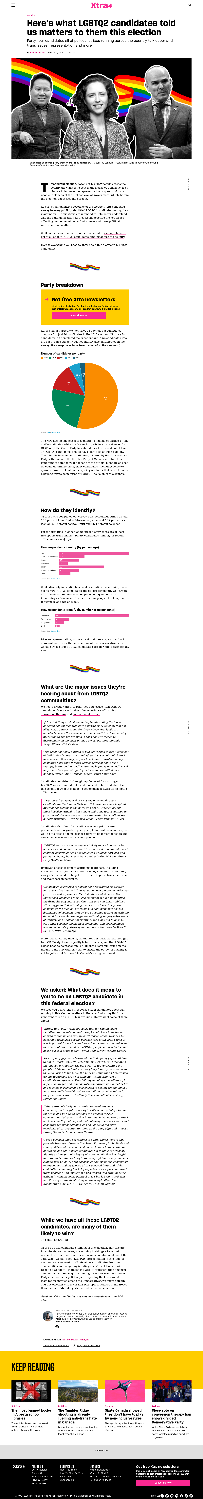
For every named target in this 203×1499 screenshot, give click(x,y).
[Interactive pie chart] (85, 393)
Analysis (84, 1339)
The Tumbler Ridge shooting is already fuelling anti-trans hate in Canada (77, 1416)
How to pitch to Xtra (71, 1473)
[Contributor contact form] (57, 1327)
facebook (162, 1496)
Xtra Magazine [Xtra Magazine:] (18, 1467)
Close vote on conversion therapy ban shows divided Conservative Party (171, 1416)
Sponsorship (67, 1480)
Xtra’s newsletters (100, 1470)
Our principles (39, 1470)
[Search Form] (190, 5)
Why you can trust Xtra (86, 1345)
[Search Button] (190, 5)
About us (37, 1466)
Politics (66, 1339)
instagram (176, 1496)
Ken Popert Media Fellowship (106, 1476)
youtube (172, 1496)
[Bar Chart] (85, 563)
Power (74, 1339)
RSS (191, 1496)
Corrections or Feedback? (56, 1345)
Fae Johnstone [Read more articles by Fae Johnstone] (37, 52)
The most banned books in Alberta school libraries (31, 1414)
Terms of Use (39, 1483)
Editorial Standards (42, 1476)
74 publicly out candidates (104, 330)
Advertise (65, 1476)
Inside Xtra (38, 1473)
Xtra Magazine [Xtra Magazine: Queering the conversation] (101, 5)
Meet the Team (68, 1470)
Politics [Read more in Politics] (31, 15)
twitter (167, 1496)
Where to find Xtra (100, 1473)
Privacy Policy (40, 1480)
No (66, 1239)
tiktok (181, 1496)
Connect (95, 1466)
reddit (186, 1496)
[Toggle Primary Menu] (13, 6)
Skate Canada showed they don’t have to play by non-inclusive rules (124, 1414)
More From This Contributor (68, 1311)
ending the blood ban (86, 714)
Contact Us (67, 1466)
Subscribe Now (78, 315)
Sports (109, 1406)
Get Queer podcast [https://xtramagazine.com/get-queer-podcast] (100, 1480)
